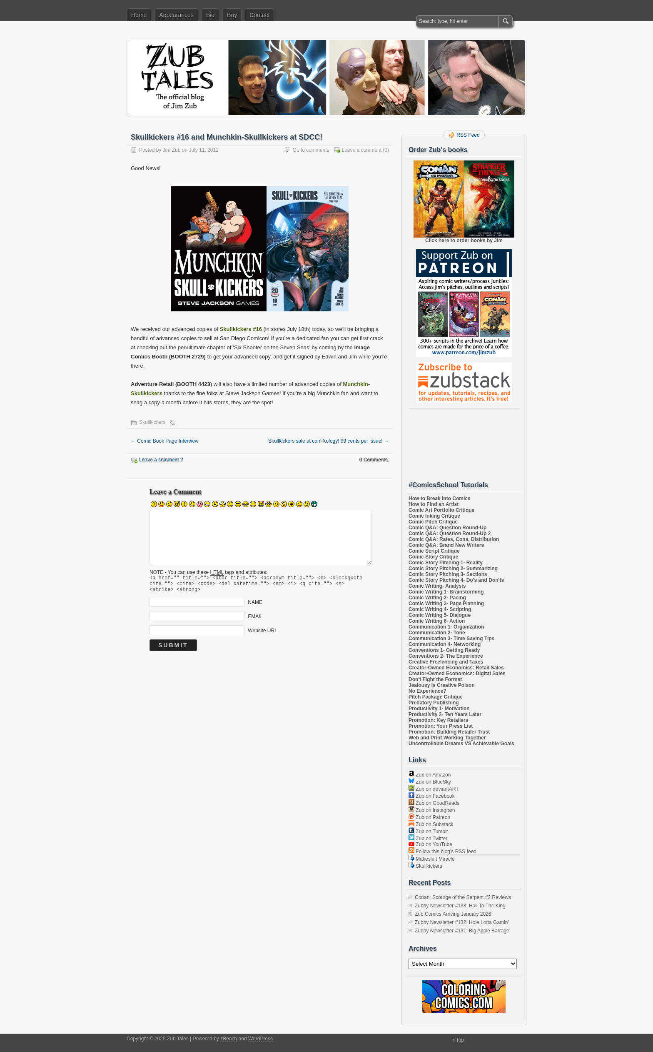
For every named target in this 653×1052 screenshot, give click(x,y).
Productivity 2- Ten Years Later (445, 714)
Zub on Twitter (428, 839)
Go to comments (311, 150)
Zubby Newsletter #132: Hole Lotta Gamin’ (462, 922)
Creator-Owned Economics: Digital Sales (457, 673)
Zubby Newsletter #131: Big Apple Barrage (462, 931)
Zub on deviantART (434, 789)
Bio (210, 15)
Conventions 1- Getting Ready (444, 650)
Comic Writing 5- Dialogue (440, 615)
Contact (259, 15)
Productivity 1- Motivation (439, 708)
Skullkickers (152, 422)
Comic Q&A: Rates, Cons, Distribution (454, 539)
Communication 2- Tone (437, 633)
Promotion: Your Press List (441, 726)
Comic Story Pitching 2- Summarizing (453, 568)
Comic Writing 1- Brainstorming (446, 592)
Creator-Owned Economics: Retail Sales (456, 668)
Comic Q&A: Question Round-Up (447, 528)
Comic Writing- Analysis (437, 586)
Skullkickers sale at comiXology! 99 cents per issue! (328, 441)
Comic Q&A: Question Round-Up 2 (450, 533)
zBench (228, 1039)
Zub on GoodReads (434, 803)
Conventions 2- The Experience (446, 656)
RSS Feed (467, 135)
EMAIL (255, 620)
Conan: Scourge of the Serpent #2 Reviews (463, 897)
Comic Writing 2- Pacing (437, 598)
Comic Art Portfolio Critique (441, 510)
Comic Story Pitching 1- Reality (446, 563)
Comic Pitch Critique (433, 522)
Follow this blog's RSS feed (442, 851)
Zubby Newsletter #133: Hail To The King (460, 906)
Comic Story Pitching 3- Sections (448, 574)
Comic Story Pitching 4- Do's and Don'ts (456, 580)
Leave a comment (361, 150)
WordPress (260, 1039)
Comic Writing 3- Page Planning (446, 603)
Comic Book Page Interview (165, 441)
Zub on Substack (431, 824)
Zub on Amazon (430, 775)
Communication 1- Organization (446, 627)
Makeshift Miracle (432, 859)
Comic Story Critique (433, 557)
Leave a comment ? (161, 460)
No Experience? (427, 691)
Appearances (176, 15)
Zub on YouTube (430, 844)
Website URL (262, 634)
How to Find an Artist (434, 504)
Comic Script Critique (434, 551)
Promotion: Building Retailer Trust (449, 732)
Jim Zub (172, 150)
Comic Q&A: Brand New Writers (446, 545)
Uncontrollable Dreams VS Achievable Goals (461, 743)
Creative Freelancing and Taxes (446, 662)
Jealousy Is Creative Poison (442, 685)
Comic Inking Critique (434, 516)
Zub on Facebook (432, 796)
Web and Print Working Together (447, 738)
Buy (232, 15)
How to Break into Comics (440, 498)
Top (460, 1040)
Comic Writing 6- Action (437, 621)
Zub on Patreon (429, 817)
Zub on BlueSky (430, 782)
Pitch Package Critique (436, 697)
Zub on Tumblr (428, 831)
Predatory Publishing (434, 703)
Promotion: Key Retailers (438, 720)
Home (139, 15)
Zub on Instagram (432, 810)
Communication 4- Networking (445, 644)
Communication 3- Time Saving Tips (451, 638)
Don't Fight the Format (435, 679)
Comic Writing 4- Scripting (440, 609)
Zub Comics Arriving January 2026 (453, 914)
